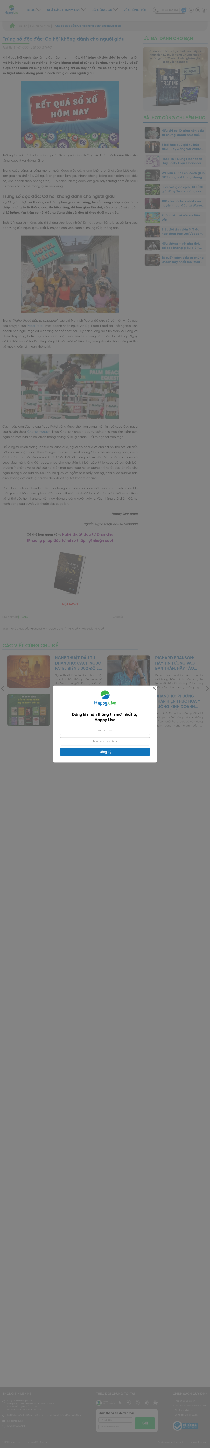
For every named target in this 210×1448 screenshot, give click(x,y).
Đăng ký (105, 752)
